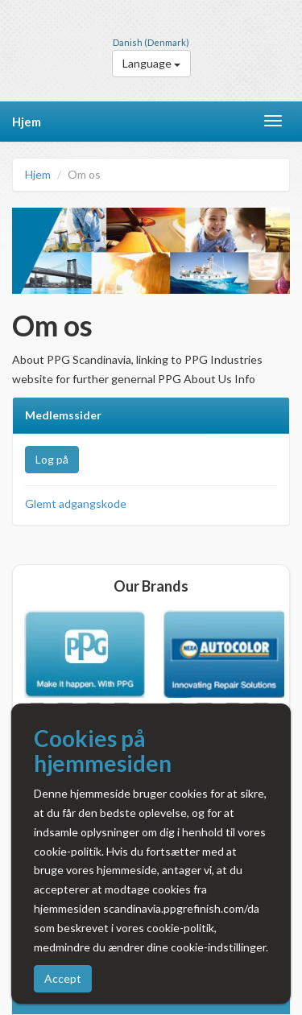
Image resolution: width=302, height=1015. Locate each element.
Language (151, 63)
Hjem (26, 121)
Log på (51, 459)
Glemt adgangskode (75, 503)
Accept (62, 978)
